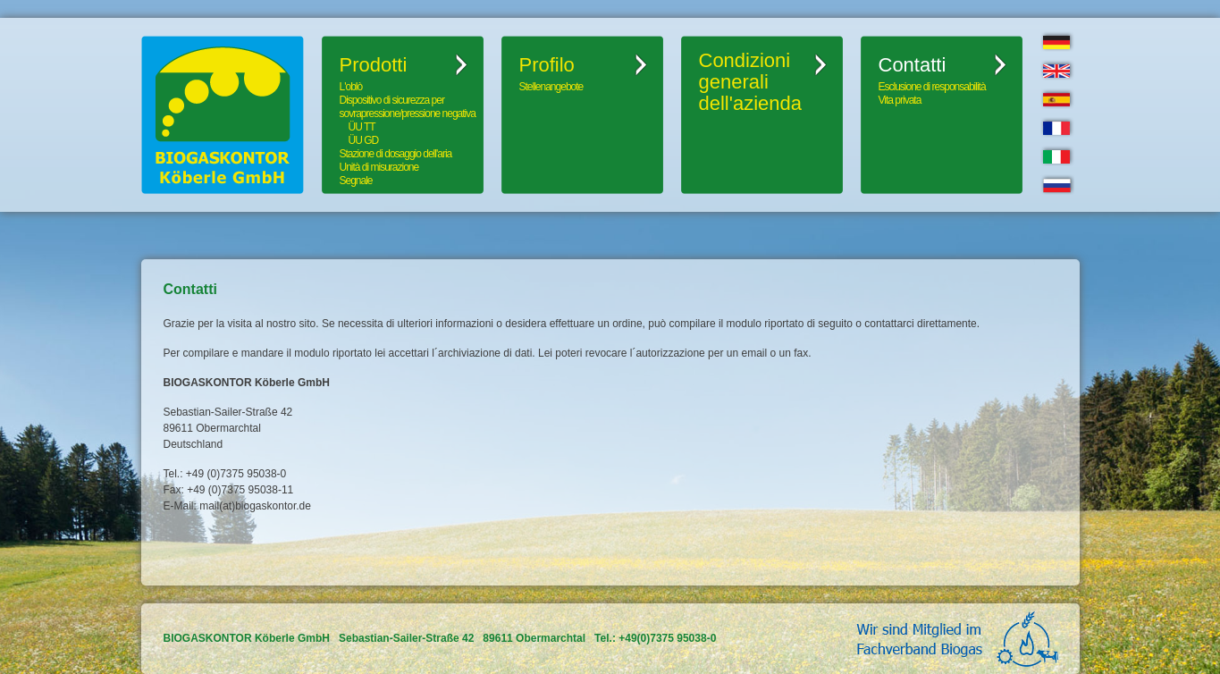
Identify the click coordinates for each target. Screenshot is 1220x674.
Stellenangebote (551, 86)
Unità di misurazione (379, 167)
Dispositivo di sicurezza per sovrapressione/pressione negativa (407, 107)
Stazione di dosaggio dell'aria (396, 153)
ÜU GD (364, 140)
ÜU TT (362, 127)
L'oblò (351, 86)
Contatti (913, 65)
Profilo (547, 65)
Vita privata (900, 100)
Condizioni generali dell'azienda (751, 82)
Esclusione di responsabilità (932, 86)
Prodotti (374, 65)
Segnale (356, 180)
